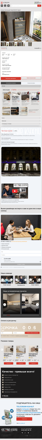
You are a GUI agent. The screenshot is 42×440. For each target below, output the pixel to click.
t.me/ (20, 423)
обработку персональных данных (19, 267)
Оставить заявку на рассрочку (32, 332)
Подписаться (24, 418)
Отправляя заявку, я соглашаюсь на (13, 267)
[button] (40, 26)
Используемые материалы (11, 83)
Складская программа (31, 83)
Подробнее (8, 363)
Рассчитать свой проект (11, 78)
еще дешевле (3, 48)
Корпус (3, 118)
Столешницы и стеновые (6, 123)
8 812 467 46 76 (26, 430)
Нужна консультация (31, 77)
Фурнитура (4, 120)
